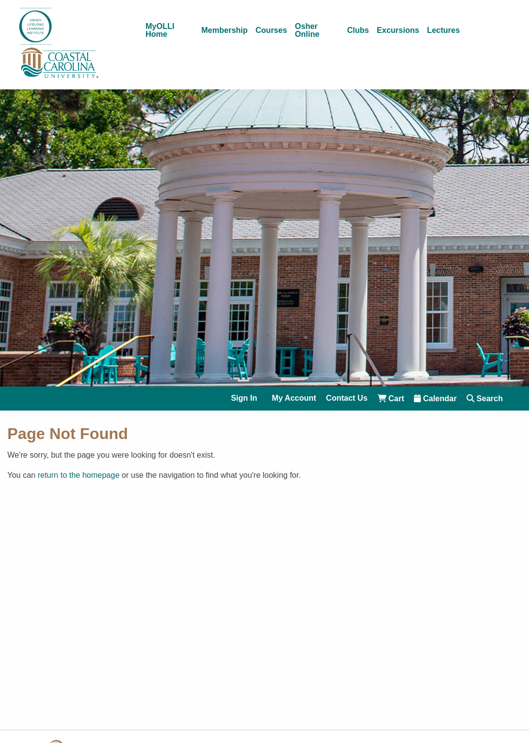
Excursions (398, 30)
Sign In (244, 398)
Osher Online (307, 30)
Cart (391, 398)
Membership (225, 30)
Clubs (358, 30)
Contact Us (346, 398)
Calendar (435, 398)
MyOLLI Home (160, 30)
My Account (294, 398)
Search (485, 398)
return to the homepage (78, 475)
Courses (271, 30)
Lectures (443, 30)
